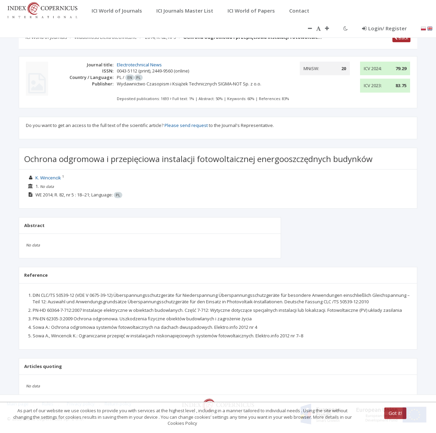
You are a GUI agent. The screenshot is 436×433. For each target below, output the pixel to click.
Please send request (186, 125)
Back (401, 38)
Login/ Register (384, 28)
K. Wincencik (48, 178)
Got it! (395, 413)
